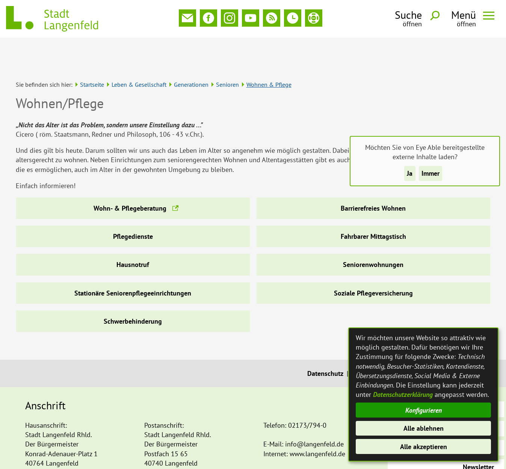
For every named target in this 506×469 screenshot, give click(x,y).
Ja (409, 173)
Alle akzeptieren (423, 446)
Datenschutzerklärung (403, 394)
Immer (430, 173)
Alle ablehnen (423, 428)
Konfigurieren (423, 410)
